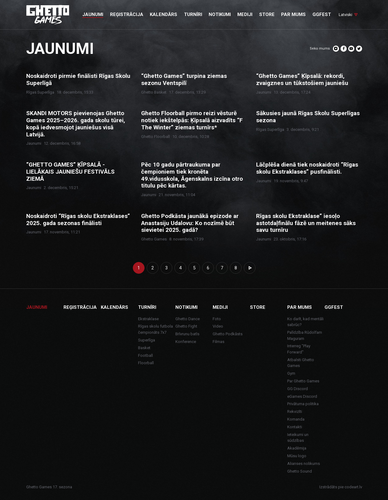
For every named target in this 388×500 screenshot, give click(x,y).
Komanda (295, 419)
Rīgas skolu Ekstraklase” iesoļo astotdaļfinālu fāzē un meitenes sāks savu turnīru (306, 223)
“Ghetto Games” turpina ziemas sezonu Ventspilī (184, 80)
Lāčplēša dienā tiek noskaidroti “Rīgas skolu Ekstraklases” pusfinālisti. (307, 168)
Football (145, 355)
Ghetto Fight (186, 326)
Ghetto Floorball (155, 136)
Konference (185, 341)
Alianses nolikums (303, 463)
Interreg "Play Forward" (298, 349)
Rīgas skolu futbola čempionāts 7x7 (155, 329)
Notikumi (186, 307)
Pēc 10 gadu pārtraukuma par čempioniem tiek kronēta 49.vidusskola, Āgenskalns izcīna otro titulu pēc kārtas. (192, 175)
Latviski (345, 14)
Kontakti (294, 427)
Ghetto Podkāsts (228, 334)
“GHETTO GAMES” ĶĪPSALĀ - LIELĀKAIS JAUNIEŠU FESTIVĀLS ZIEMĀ (70, 171)
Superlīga (146, 340)
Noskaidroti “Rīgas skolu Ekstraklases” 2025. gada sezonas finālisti (78, 220)
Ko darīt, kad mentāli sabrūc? (305, 322)
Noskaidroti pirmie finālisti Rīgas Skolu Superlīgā (78, 80)
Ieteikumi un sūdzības (297, 437)
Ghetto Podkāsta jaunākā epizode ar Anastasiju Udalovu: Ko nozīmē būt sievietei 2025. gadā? (190, 223)
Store (257, 307)
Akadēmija (296, 448)
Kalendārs (114, 307)
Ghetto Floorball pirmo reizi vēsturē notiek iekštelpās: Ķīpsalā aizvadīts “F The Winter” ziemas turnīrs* (192, 120)
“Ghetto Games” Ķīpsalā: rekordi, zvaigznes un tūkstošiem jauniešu (302, 80)
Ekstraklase (148, 319)
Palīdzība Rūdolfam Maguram (304, 335)
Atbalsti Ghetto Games (300, 362)
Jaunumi (263, 92)
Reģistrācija (80, 307)
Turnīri (147, 307)
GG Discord (297, 388)
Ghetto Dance (187, 319)
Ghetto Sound (299, 471)
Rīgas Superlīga (40, 92)
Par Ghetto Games (303, 381)
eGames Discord (302, 396)
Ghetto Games (154, 239)
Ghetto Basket (153, 92)
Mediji (220, 307)
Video (218, 326)
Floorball (146, 363)
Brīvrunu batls (187, 334)
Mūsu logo (296, 456)
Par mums (299, 307)
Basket (144, 347)
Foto (217, 319)
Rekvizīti (294, 411)
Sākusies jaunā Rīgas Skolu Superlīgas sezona (308, 117)
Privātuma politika (303, 403)
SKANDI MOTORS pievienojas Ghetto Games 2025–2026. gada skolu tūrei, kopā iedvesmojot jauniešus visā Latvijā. (75, 124)
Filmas (218, 341)
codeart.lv (353, 487)
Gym (291, 373)
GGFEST (334, 307)
